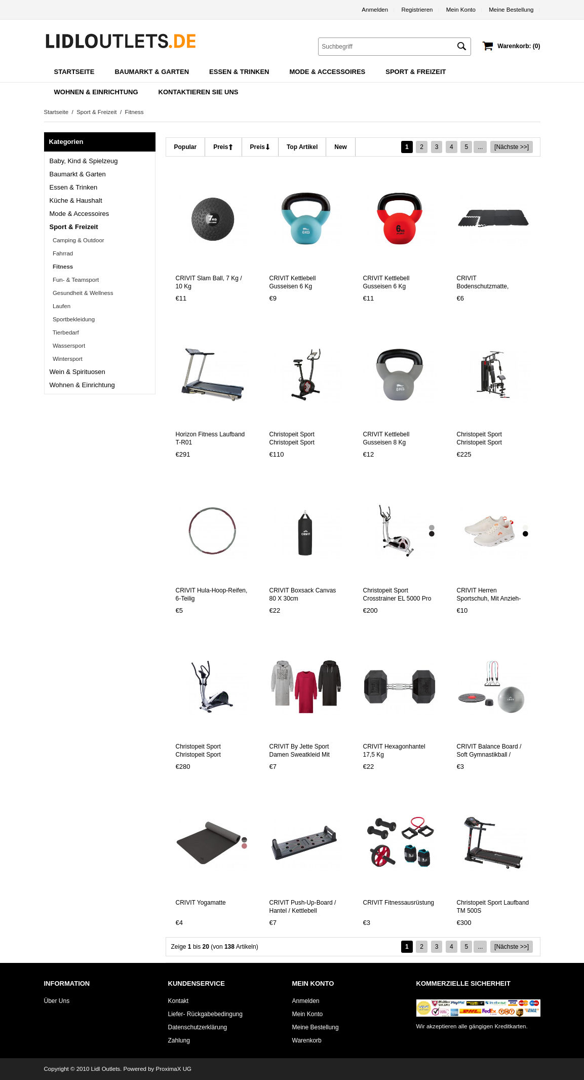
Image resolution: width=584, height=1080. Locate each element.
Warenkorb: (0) (518, 46)
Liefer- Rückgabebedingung (205, 1014)
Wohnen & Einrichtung (82, 385)
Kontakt (178, 1000)
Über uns (57, 1000)
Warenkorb (307, 1040)
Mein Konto (461, 10)
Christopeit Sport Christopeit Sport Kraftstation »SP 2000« (488, 442)
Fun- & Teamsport (74, 280)
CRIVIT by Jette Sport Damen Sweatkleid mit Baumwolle (299, 754)
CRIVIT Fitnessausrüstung (399, 902)
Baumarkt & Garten (78, 174)
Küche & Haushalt (76, 200)
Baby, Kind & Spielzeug (84, 161)
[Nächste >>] (511, 147)
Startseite (74, 72)
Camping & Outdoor (77, 240)
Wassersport (68, 346)
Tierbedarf (64, 332)
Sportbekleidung (72, 319)
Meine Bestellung (511, 10)
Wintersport (66, 359)
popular (185, 147)
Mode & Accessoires (79, 213)
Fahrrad (61, 253)
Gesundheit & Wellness (81, 293)
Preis (220, 147)
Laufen (60, 306)
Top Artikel (302, 147)
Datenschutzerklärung (197, 1027)
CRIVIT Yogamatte (201, 902)
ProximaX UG (173, 1069)
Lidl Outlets (106, 1069)
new (340, 147)
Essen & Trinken (74, 187)
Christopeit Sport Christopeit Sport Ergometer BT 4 (292, 442)
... (480, 147)
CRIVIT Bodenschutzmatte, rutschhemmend (483, 286)
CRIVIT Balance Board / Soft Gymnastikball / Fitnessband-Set (489, 754)
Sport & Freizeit (96, 112)
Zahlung (179, 1040)
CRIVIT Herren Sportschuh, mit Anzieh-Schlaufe (489, 598)
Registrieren (417, 10)
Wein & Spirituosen (77, 372)
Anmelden (375, 10)
